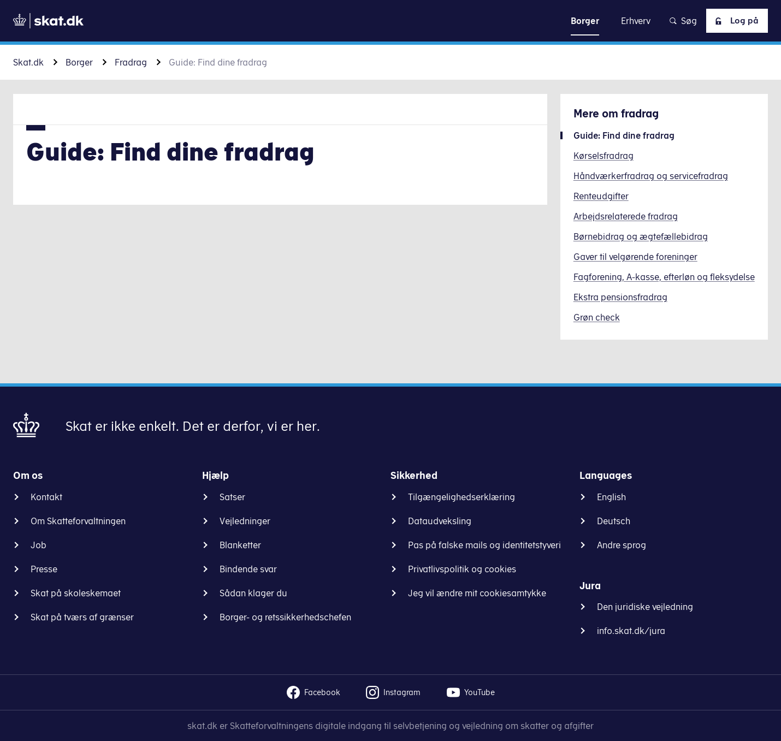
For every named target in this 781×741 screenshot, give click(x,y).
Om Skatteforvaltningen (78, 521)
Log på (735, 21)
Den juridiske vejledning (645, 607)
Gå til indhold (391, 20)
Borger (79, 62)
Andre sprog (621, 545)
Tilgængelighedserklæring (461, 497)
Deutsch (613, 521)
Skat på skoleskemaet (76, 593)
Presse (44, 569)
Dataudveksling (439, 521)
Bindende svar (248, 569)
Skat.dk (28, 62)
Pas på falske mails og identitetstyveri (484, 545)
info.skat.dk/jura (631, 631)
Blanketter (240, 545)
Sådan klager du (253, 593)
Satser (232, 497)
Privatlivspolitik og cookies (462, 569)
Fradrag (131, 62)
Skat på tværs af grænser (82, 617)
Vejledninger (245, 521)
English (611, 497)
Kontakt (46, 497)
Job (38, 545)
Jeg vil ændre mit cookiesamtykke (477, 593)
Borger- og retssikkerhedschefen (285, 617)
